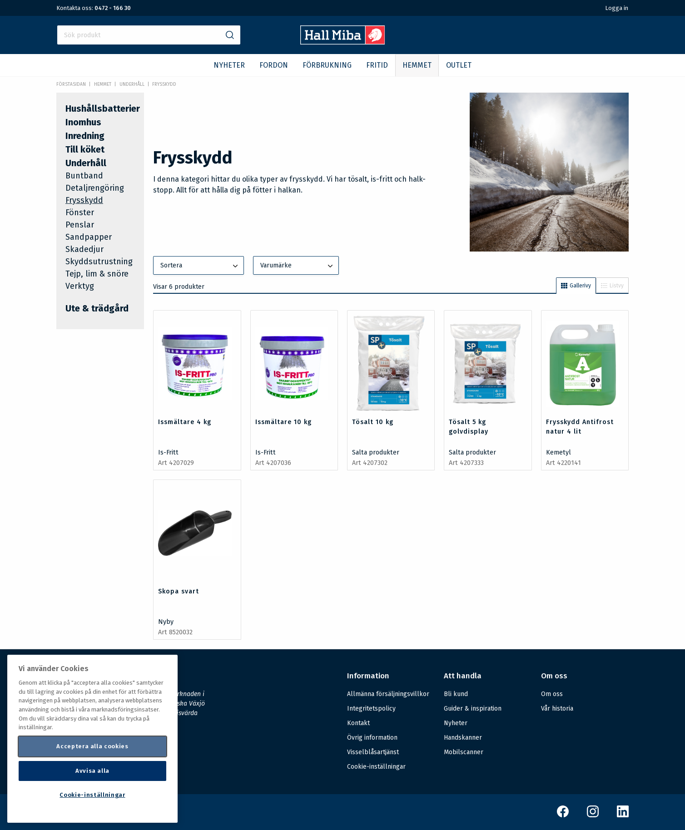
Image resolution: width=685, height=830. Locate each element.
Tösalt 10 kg (372, 422)
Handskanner (463, 737)
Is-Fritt (168, 452)
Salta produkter (375, 452)
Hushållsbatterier (102, 108)
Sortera (199, 266)
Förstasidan (71, 84)
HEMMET (417, 65)
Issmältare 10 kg (283, 422)
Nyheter (455, 723)
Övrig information (372, 737)
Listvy (612, 285)
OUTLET (459, 65)
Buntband (84, 176)
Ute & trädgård (97, 308)
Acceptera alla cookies (92, 746)
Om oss (552, 694)
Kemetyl (558, 452)
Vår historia (557, 708)
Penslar (79, 225)
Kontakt (358, 723)
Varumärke (297, 266)
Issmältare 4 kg (184, 422)
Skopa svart (178, 591)
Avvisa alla (92, 770)
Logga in (616, 8)
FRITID (377, 65)
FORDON (273, 65)
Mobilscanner (463, 752)
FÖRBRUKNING (327, 65)
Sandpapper (88, 237)
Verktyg (79, 286)
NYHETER (229, 65)
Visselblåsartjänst (373, 752)
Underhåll (131, 84)
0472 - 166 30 (112, 8)
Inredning (84, 135)
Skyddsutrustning (99, 262)
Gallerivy (576, 285)
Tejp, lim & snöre (97, 274)
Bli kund (456, 694)
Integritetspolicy (371, 708)
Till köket (84, 149)
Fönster (79, 212)
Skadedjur (84, 249)
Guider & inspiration (472, 708)
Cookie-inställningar (376, 767)
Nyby (166, 622)
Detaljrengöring (94, 188)
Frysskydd (164, 84)
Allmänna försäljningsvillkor (388, 694)
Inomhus (83, 122)
